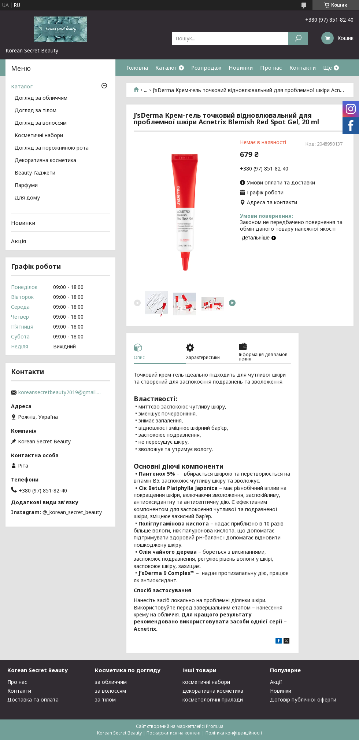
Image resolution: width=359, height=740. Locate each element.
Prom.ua (214, 726)
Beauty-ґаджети (35, 173)
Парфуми (26, 185)
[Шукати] (298, 38)
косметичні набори (206, 681)
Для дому (27, 198)
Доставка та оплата (33, 699)
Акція (18, 241)
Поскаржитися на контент (174, 733)
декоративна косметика (212, 690)
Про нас (271, 67)
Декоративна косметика (45, 161)
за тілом (105, 699)
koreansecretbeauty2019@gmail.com (60, 392)
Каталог (166, 67)
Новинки (241, 67)
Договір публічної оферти (303, 699)
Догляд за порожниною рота (52, 148)
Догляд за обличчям (41, 98)
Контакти (302, 67)
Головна (137, 67)
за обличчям (111, 681)
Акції (276, 681)
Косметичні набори (39, 136)
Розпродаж (206, 67)
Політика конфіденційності (234, 733)
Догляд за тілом (35, 111)
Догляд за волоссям (41, 123)
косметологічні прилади (212, 699)
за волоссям (110, 690)
